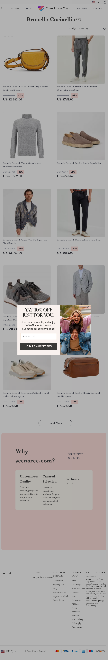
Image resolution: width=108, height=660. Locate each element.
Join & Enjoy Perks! (38, 346)
